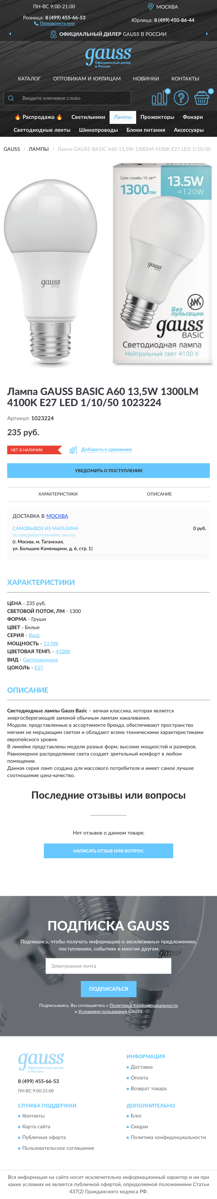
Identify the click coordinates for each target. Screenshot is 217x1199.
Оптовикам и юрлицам (87, 79)
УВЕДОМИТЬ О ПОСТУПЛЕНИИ (108, 471)
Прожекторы (157, 117)
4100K (63, 651)
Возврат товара (149, 1088)
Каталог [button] (29, 79)
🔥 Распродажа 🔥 (38, 117)
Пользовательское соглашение (58, 1148)
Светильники (88, 117)
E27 (38, 667)
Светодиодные (40, 660)
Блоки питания (145, 130)
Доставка (142, 1067)
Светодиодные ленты (42, 130)
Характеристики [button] (58, 494)
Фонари (193, 117)
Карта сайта (36, 1126)
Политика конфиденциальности (168, 1137)
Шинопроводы (98, 130)
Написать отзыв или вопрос (108, 851)
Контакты (185, 79)
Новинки (146, 79)
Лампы (123, 117)
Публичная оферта (44, 1137)
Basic (34, 635)
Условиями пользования (102, 1011)
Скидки (139, 1126)
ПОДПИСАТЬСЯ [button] (108, 989)
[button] (54, 23)
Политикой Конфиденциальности (144, 1005)
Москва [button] (57, 516)
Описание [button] (159, 494)
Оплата (139, 1078)
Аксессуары (189, 130)
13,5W (51, 643)
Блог (136, 1116)
